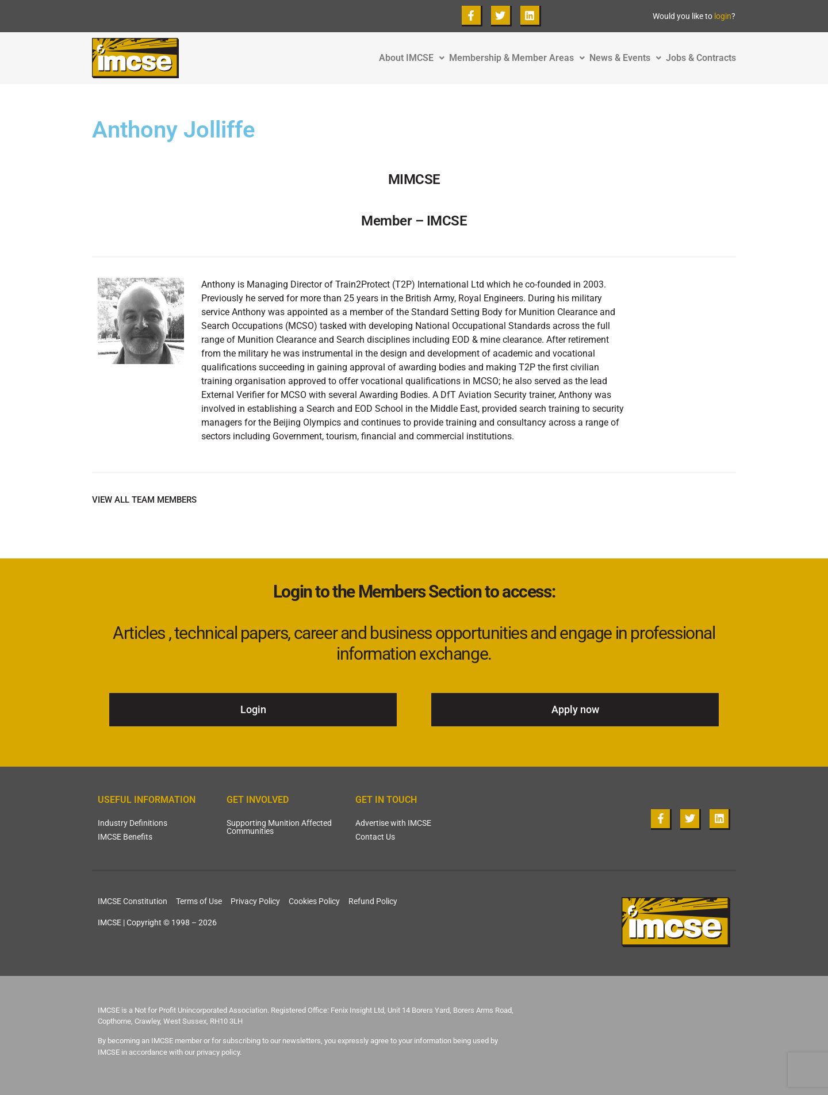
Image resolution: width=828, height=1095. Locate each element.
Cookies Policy (314, 901)
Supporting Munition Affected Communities (279, 827)
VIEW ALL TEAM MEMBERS (144, 500)
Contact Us (375, 836)
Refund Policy (372, 901)
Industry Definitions (132, 823)
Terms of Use (199, 901)
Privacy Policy (255, 901)
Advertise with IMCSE (393, 823)
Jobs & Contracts (701, 58)
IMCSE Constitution (132, 901)
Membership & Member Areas (519, 58)
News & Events (627, 58)
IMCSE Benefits (125, 836)
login (722, 16)
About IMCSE (414, 58)
